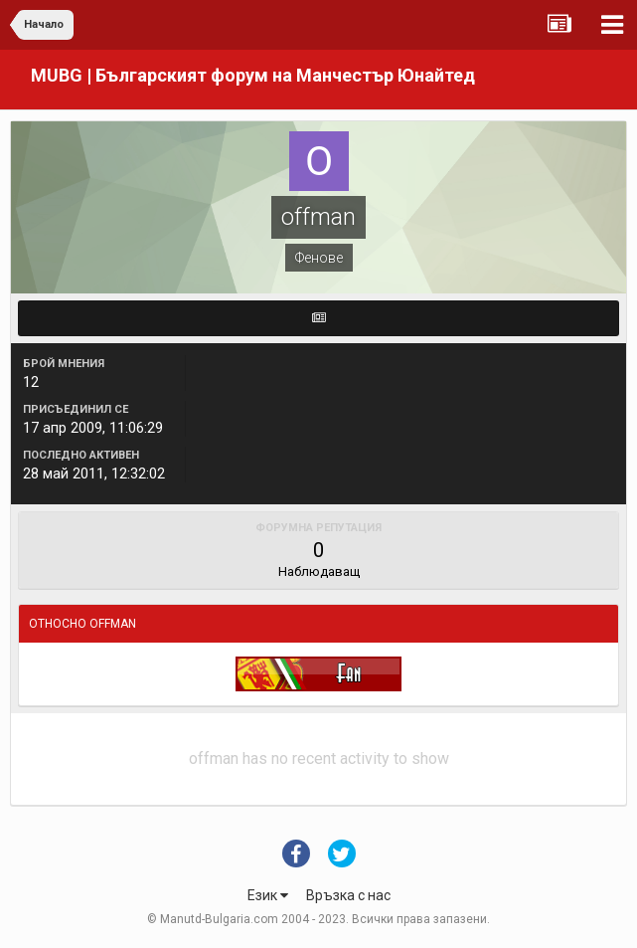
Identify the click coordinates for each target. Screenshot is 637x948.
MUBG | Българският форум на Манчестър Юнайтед (253, 75)
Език (267, 895)
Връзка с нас (348, 895)
